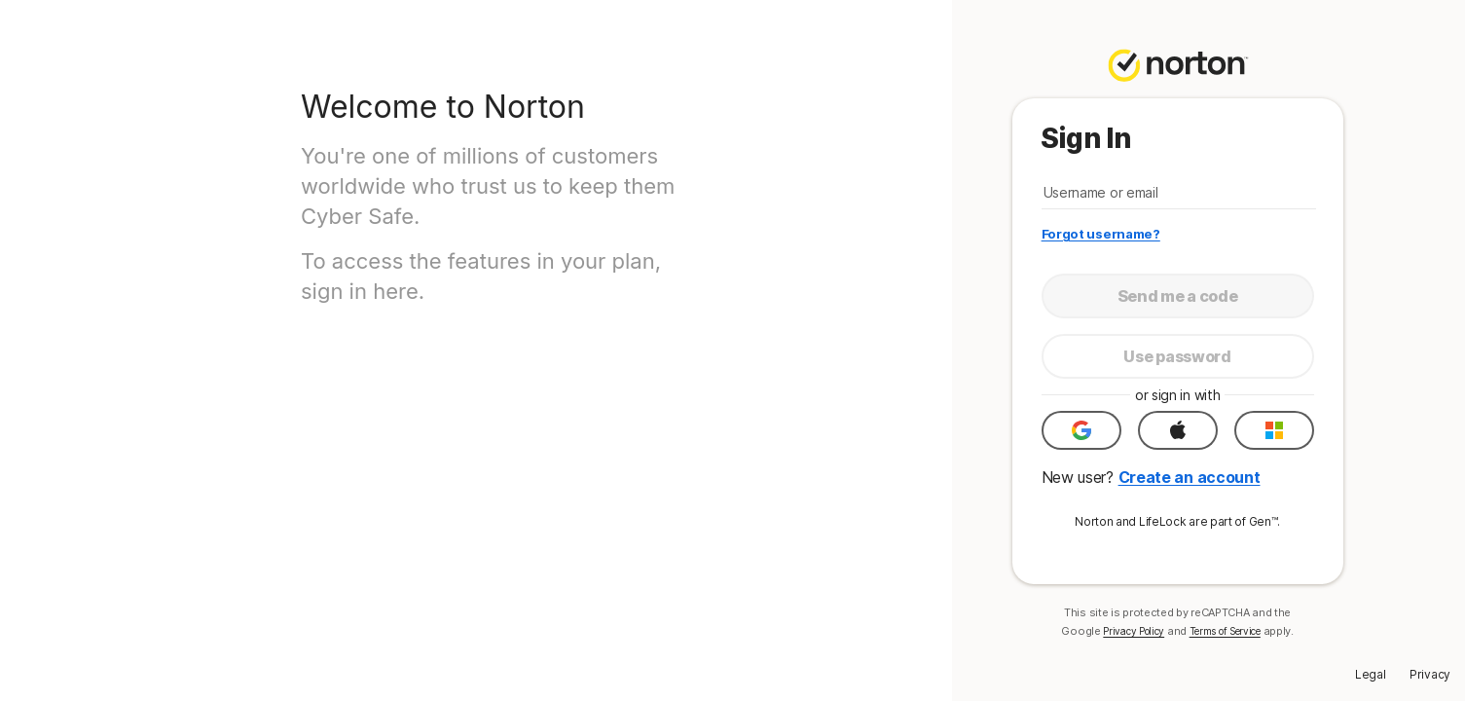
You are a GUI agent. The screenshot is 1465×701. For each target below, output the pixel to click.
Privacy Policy (1133, 631)
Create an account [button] (1189, 477)
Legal (1370, 674)
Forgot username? (1101, 233)
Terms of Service (1225, 631)
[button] (1081, 430)
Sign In (1086, 138)
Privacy (1430, 674)
